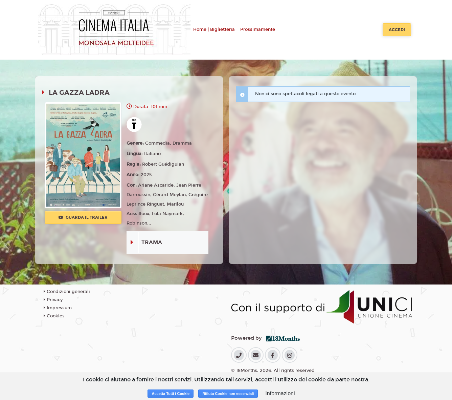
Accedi (397, 29)
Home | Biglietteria (214, 29)
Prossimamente (257, 29)
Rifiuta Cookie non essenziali (228, 394)
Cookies (54, 316)
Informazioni (280, 393)
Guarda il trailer (83, 217)
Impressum (58, 308)
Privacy (53, 299)
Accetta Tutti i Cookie (170, 394)
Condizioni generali (67, 291)
